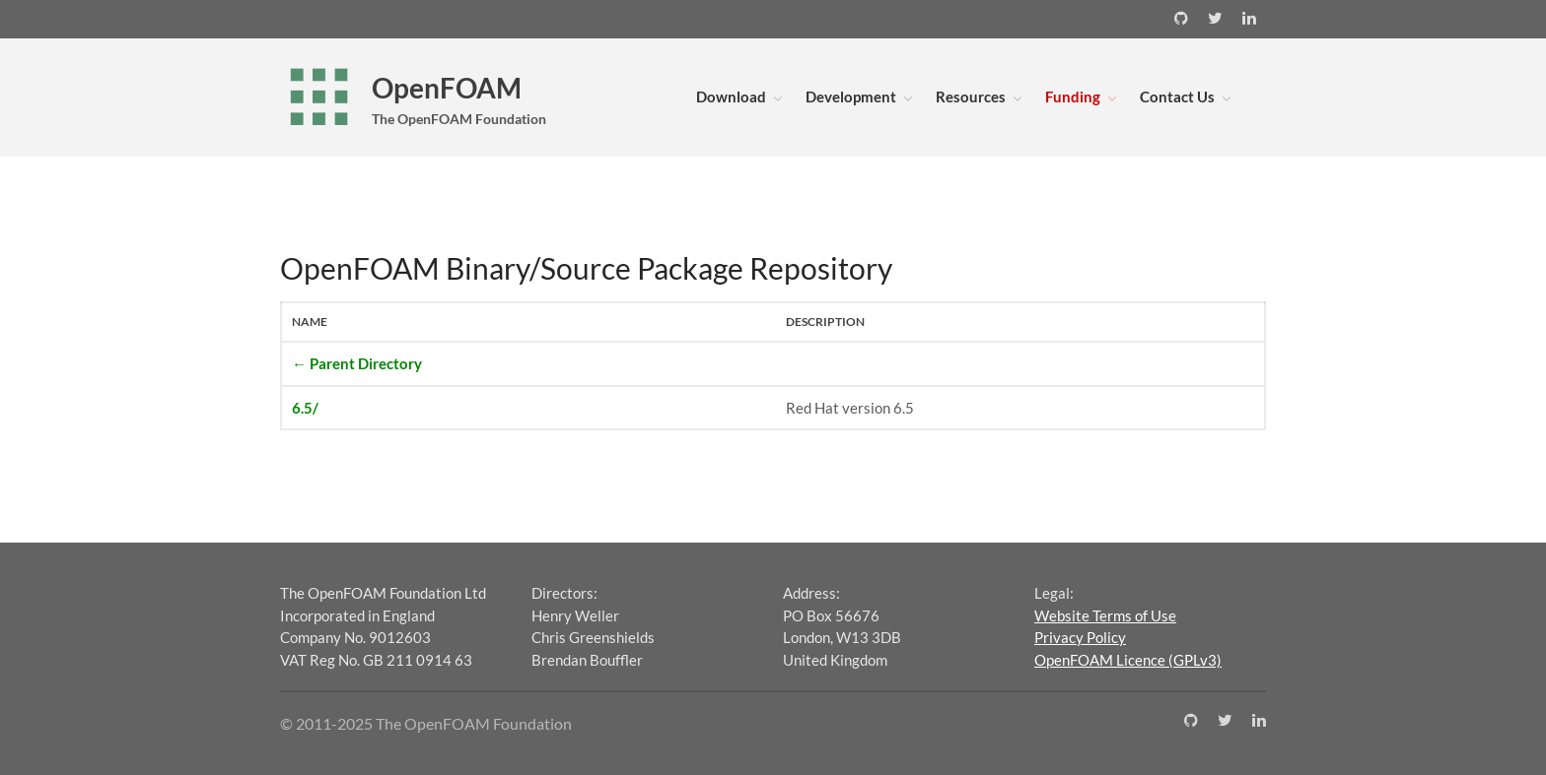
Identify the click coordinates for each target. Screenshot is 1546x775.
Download (731, 96)
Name (309, 321)
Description (825, 321)
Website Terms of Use (1105, 615)
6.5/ (305, 408)
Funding (1072, 96)
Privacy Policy (1080, 637)
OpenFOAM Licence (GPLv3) (1128, 660)
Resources (971, 96)
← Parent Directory (357, 363)
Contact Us (1177, 96)
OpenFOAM (447, 87)
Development (851, 96)
